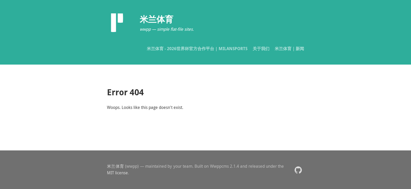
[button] (298, 169)
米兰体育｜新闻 (289, 48)
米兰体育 (115, 166)
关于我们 (261, 48)
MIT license (117, 173)
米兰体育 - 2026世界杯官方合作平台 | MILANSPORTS (197, 48)
